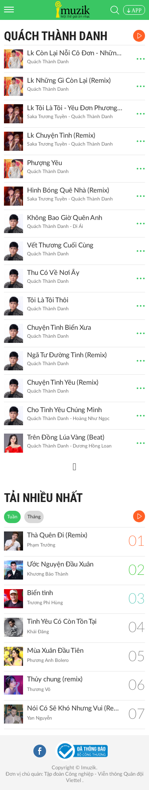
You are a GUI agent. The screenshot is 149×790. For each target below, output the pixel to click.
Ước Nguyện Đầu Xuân (60, 564)
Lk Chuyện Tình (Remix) (61, 135)
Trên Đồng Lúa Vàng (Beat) (65, 437)
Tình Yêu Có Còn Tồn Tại (62, 621)
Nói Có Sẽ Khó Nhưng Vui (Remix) (73, 708)
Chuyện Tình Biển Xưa (59, 327)
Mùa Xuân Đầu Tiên (55, 650)
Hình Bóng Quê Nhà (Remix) (68, 190)
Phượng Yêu (44, 163)
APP (134, 11)
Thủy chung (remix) (55, 679)
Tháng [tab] (34, 516)
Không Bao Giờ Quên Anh (64, 217)
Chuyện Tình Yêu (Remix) (63, 382)
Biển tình (40, 593)
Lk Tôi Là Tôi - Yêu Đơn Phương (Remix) (74, 108)
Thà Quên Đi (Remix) (57, 535)
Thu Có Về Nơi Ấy (53, 272)
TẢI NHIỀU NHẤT (43, 498)
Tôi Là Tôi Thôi (47, 300)
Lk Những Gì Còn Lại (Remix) (69, 80)
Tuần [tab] (12, 516)
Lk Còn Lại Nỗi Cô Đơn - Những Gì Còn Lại (74, 53)
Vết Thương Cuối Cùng (60, 245)
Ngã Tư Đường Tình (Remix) (67, 355)
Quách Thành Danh (55, 36)
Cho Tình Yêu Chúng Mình (64, 410)
